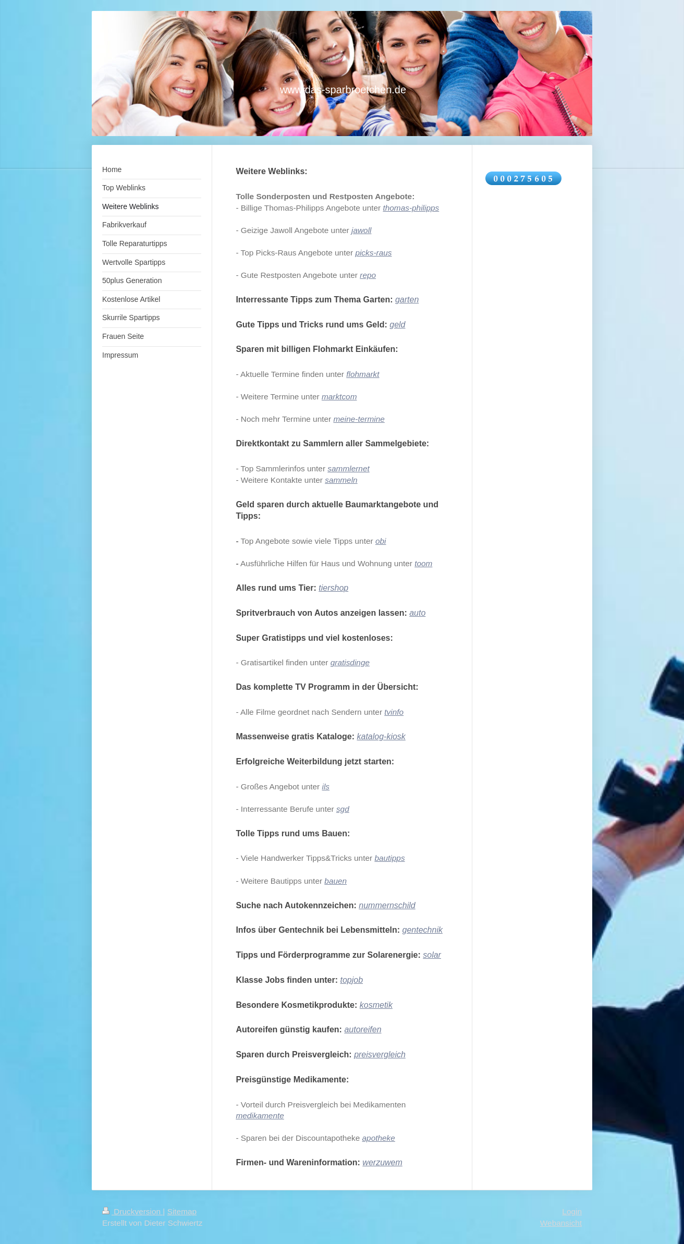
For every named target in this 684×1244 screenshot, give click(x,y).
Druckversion (132, 1211)
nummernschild (387, 905)
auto (417, 612)
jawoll (361, 230)
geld (397, 324)
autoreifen (362, 1029)
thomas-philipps (411, 207)
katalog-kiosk (381, 736)
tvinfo (394, 712)
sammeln (341, 479)
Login (572, 1211)
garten (407, 299)
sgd (342, 808)
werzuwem (382, 1162)
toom (423, 563)
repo (368, 275)
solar (432, 954)
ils (326, 786)
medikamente (260, 1115)
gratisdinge (350, 662)
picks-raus (373, 252)
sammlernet (348, 468)
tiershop (333, 587)
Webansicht (561, 1222)
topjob (351, 979)
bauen (335, 880)
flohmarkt (362, 374)
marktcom (339, 396)
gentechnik (422, 929)
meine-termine (358, 418)
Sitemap (182, 1211)
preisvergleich (380, 1054)
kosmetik (376, 1005)
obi (380, 540)
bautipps (389, 857)
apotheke (378, 1137)
